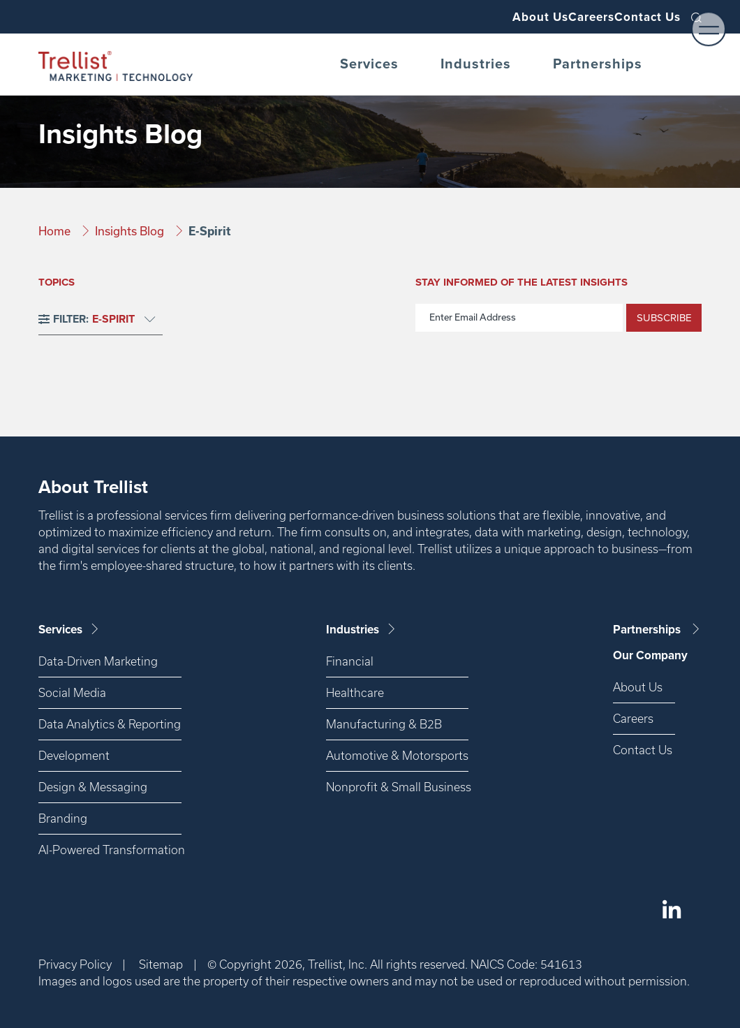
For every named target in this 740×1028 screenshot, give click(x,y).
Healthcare (355, 692)
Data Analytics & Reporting (109, 723)
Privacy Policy (75, 964)
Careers (565, 17)
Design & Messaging (92, 786)
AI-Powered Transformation (110, 849)
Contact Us (639, 17)
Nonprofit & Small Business (397, 786)
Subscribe (664, 317)
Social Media (72, 692)
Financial (349, 661)
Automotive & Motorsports (397, 755)
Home (55, 230)
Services (369, 64)
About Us (496, 17)
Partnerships (597, 64)
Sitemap (161, 964)
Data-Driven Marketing (98, 661)
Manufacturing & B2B (384, 723)
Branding (62, 818)
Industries (476, 64)
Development (74, 755)
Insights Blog (131, 230)
